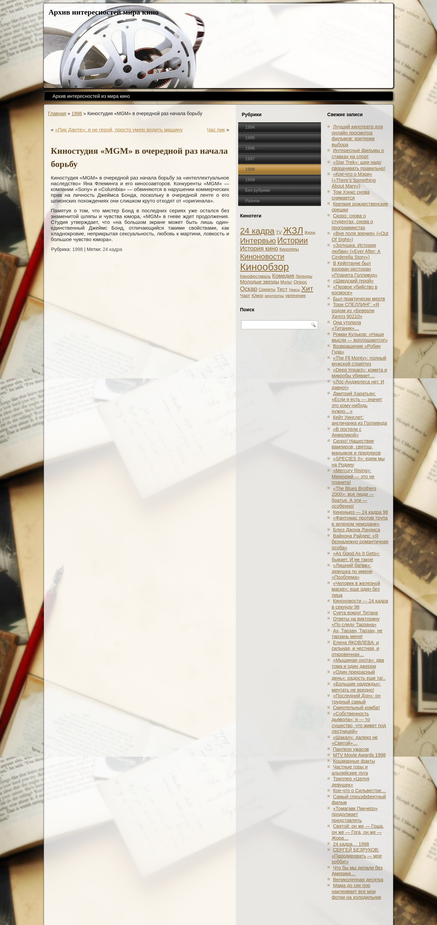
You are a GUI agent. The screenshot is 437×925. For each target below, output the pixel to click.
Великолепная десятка (358, 879)
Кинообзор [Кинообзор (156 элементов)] (264, 266)
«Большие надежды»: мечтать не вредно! (356, 687)
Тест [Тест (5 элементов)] (282, 289)
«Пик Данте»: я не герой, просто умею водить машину (119, 129)
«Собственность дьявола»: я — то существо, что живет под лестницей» (359, 722)
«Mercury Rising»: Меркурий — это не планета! (353, 476)
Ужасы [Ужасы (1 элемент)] (294, 290)
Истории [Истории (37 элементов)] (292, 240)
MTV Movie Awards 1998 (359, 755)
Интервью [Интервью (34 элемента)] (258, 240)
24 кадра (112, 249)
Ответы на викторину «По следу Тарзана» (356, 622)
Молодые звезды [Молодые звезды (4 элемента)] (259, 282)
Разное (252, 200)
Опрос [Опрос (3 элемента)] (300, 282)
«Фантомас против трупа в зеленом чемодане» (360, 521)
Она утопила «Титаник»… (346, 325)
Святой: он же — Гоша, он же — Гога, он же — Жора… (358, 832)
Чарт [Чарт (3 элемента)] (245, 295)
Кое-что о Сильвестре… (359, 790)
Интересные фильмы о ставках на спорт (358, 153)
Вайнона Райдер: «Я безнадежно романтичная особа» (360, 541)
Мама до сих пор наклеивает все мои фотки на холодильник (356, 891)
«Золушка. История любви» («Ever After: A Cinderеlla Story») (356, 251)
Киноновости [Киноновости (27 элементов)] (262, 256)
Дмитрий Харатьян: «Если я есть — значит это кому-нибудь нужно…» (357, 402)
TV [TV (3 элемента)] (279, 232)
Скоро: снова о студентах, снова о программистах (352, 221)
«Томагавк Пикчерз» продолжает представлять (355, 814)
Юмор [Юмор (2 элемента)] (257, 295)
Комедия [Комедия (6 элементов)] (283, 276)
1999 (250, 179)
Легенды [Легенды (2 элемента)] (304, 276)
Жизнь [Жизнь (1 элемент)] (310, 232)
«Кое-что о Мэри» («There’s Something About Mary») (354, 180)
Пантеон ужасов (351, 749)
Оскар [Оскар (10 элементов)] (248, 289)
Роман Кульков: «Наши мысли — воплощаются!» (360, 337)
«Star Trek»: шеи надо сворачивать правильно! (358, 165)
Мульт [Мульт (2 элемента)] (286, 282)
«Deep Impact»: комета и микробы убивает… (359, 373)
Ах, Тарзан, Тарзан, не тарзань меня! (357, 633)
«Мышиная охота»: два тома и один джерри (358, 663)
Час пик (216, 129)
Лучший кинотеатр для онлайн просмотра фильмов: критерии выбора (357, 135)
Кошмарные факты (354, 761)
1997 (250, 158)
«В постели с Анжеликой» (347, 432)
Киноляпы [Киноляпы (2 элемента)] (289, 249)
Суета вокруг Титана (355, 612)
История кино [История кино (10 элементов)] (259, 248)
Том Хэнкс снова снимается (351, 195)
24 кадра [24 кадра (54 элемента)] (257, 230)
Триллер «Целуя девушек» (350, 781)
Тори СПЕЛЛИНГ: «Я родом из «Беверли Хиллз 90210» (355, 310)
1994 (250, 127)
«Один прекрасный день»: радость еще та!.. (359, 675)
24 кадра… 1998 (351, 844)
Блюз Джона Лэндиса (356, 529)
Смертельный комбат (356, 707)
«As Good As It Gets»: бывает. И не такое (356, 556)
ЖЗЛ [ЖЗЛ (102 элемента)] (293, 230)
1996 (250, 148)
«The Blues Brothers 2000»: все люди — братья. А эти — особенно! (354, 497)
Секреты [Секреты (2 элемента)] (267, 289)
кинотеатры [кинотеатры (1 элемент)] (274, 296)
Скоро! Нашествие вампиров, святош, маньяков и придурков (356, 447)
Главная (57, 113)
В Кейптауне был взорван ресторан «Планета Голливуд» (355, 269)
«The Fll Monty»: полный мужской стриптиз (359, 361)
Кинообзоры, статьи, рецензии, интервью (241, 912)
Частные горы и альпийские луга (350, 770)
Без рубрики (257, 190)
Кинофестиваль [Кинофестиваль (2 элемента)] (255, 276)
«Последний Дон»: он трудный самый (356, 699)
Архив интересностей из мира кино (91, 96)
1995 (250, 137)
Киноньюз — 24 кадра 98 (360, 512)
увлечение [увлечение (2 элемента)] (295, 295)
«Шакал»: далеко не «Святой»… (355, 740)
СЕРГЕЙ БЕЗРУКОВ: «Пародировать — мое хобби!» (357, 855)
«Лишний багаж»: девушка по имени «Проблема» (352, 571)
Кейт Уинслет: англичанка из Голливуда (359, 420)
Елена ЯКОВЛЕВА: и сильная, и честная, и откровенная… (355, 648)
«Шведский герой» (353, 280)
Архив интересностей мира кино (104, 12)
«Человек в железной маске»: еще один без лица (356, 589)
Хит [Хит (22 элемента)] (307, 288)
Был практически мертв (359, 298)
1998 (77, 113)
